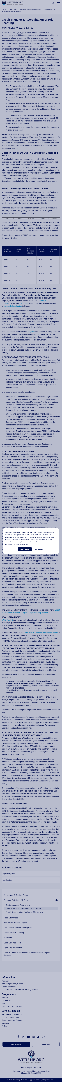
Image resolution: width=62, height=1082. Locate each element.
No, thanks (39, 549)
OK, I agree (25, 549)
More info (25, 544)
